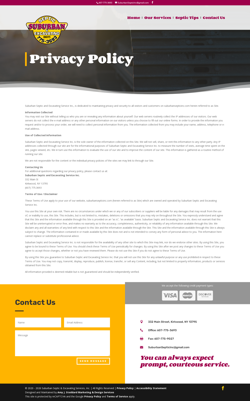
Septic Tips (187, 18)
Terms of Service (117, 396)
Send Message (93, 361)
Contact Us (214, 18)
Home (133, 18)
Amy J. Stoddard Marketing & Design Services (85, 392)
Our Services (157, 18)
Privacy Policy (125, 388)
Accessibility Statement (151, 388)
